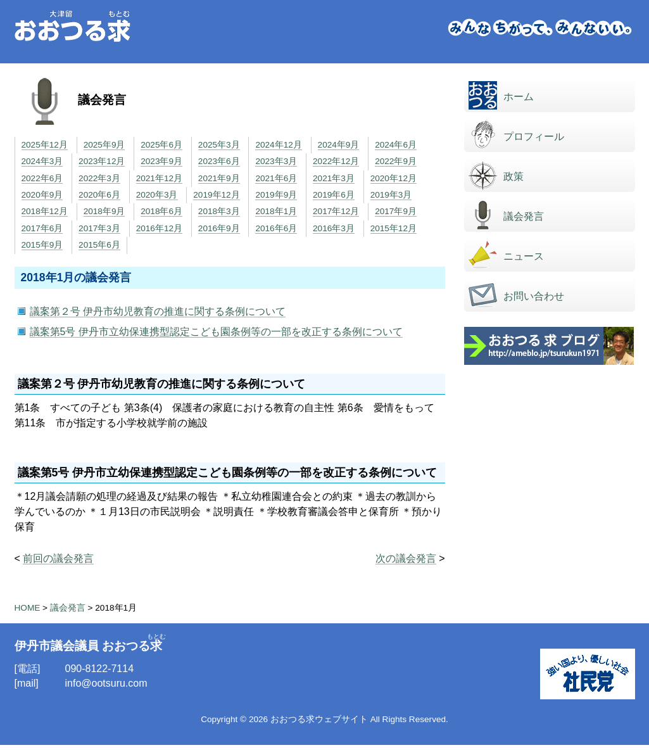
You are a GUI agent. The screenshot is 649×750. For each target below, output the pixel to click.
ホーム (518, 96)
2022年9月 (396, 161)
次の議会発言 (405, 558)
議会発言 (523, 216)
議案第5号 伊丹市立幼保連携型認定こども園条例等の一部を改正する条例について (216, 331)
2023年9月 (161, 161)
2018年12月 (45, 211)
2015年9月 (42, 245)
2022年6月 (42, 178)
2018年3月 (219, 211)
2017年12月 (336, 211)
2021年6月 (276, 178)
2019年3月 (391, 195)
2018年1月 (276, 211)
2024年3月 (42, 161)
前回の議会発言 (58, 558)
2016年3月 (334, 228)
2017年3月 (99, 228)
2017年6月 (42, 228)
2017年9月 (396, 211)
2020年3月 (157, 195)
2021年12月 (159, 178)
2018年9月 (104, 211)
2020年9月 (42, 195)
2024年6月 (396, 144)
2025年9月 (104, 144)
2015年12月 (393, 228)
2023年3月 (276, 161)
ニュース (523, 256)
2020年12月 (393, 178)
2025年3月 (219, 144)
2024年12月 (278, 144)
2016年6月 (276, 228)
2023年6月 (219, 161)
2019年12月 (216, 195)
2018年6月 (161, 211)
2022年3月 (99, 178)
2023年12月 (102, 161)
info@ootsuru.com (106, 683)
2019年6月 (334, 195)
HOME (28, 608)
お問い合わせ (533, 296)
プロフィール (533, 136)
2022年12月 (336, 161)
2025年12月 (45, 144)
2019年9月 (276, 195)
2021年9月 (219, 178)
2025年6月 (161, 144)
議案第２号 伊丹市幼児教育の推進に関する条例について (158, 311)
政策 (513, 176)
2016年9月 (219, 228)
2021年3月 (334, 178)
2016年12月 (159, 228)
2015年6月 (99, 245)
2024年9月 (339, 144)
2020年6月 (99, 195)
